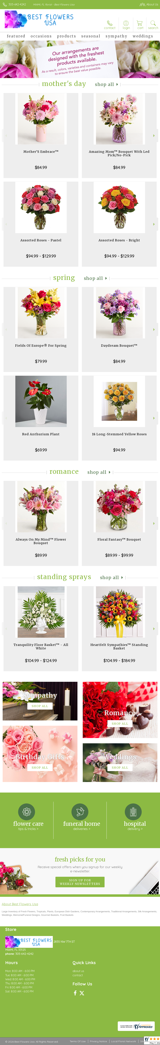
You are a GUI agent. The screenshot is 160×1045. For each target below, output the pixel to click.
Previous (5, 135)
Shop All (104, 84)
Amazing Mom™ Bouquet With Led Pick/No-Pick (119, 153)
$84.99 (41, 167)
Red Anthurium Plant (41, 434)
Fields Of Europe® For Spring (41, 346)
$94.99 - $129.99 (41, 256)
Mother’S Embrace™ (41, 152)
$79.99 (41, 361)
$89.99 (41, 555)
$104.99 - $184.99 (119, 660)
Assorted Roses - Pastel (40, 240)
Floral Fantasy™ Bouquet (119, 539)
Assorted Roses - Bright (119, 240)
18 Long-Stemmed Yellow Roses (119, 434)
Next (154, 135)
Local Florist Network (123, 1041)
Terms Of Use (78, 1041)
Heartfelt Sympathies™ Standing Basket (119, 646)
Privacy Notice (98, 1041)
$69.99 (41, 450)
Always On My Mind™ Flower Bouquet (41, 541)
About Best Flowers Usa (20, 904)
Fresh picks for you (80, 864)
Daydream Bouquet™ (119, 346)
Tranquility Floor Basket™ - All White (41, 646)
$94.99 (119, 450)
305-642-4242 (17, 4)
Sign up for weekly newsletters (80, 882)
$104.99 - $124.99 (41, 660)
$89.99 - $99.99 (119, 555)
